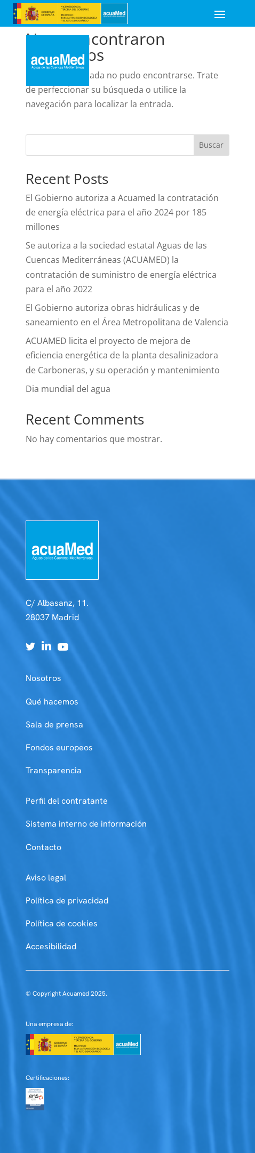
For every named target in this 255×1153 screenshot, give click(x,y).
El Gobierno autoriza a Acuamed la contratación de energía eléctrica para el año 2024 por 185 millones (122, 212)
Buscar (211, 145)
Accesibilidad (51, 946)
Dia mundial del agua (68, 389)
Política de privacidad (67, 900)
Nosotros (43, 678)
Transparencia (54, 770)
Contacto (43, 847)
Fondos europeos (59, 747)
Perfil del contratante (67, 800)
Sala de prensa (54, 724)
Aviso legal (46, 877)
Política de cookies (62, 923)
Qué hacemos (52, 701)
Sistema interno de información (86, 823)
